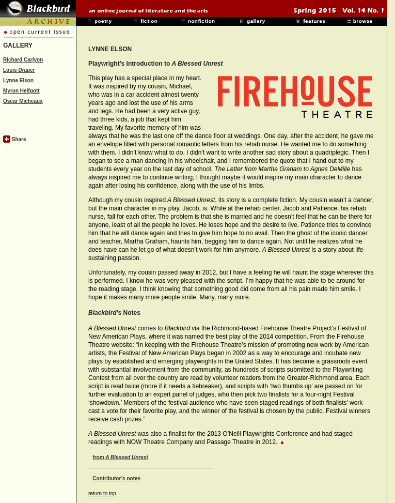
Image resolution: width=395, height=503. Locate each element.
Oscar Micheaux (23, 101)
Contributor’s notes (116, 478)
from (120, 457)
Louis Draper (19, 70)
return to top (102, 493)
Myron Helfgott (21, 91)
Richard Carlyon (23, 60)
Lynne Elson (18, 80)
